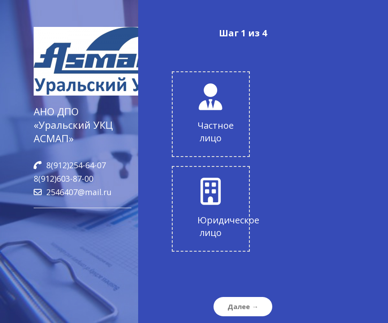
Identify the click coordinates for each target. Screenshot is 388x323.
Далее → (242, 306)
